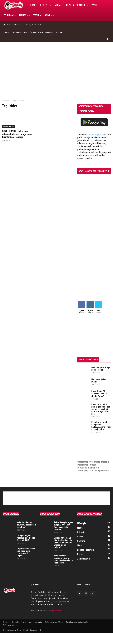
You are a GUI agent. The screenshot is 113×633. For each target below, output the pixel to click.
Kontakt (59, 32)
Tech (37, 15)
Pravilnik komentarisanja (31, 622)
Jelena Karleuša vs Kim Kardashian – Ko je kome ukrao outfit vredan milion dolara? (63, 542)
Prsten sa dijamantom (88, 467)
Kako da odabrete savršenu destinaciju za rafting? (26, 524)
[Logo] (16, 5)
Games (49, 15)
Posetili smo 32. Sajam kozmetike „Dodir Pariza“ (99, 393)
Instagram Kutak (19, 32)
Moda (59, 5)
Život (96, 5)
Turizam (10, 15)
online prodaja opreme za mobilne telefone (90, 451)
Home (33, 5)
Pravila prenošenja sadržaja (77, 622)
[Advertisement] (56, 64)
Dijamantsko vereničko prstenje (93, 458)
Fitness (24, 15)
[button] (108, 39)
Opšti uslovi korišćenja (54, 622)
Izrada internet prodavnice (90, 447)
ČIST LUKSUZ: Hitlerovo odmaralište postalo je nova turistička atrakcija (17, 134)
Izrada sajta (83, 444)
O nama (6, 32)
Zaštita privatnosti (10, 625)
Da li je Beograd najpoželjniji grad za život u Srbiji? (26, 537)
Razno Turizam (8, 126)
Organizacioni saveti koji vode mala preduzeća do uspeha (26, 552)
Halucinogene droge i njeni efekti (100, 368)
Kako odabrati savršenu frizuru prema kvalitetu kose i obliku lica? (63, 559)
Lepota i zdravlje (77, 5)
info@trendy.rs (55, 610)
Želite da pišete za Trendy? (41, 32)
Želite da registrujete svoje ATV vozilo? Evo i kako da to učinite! (63, 526)
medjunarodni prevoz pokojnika (93, 455)
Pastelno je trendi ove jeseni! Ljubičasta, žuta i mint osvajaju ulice (100, 425)
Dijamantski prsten (86, 464)
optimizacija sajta (86, 441)
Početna (5, 100)
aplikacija (94, 134)
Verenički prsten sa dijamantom (93, 470)
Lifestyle (45, 5)
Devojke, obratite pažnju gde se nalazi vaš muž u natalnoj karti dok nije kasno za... (100, 409)
